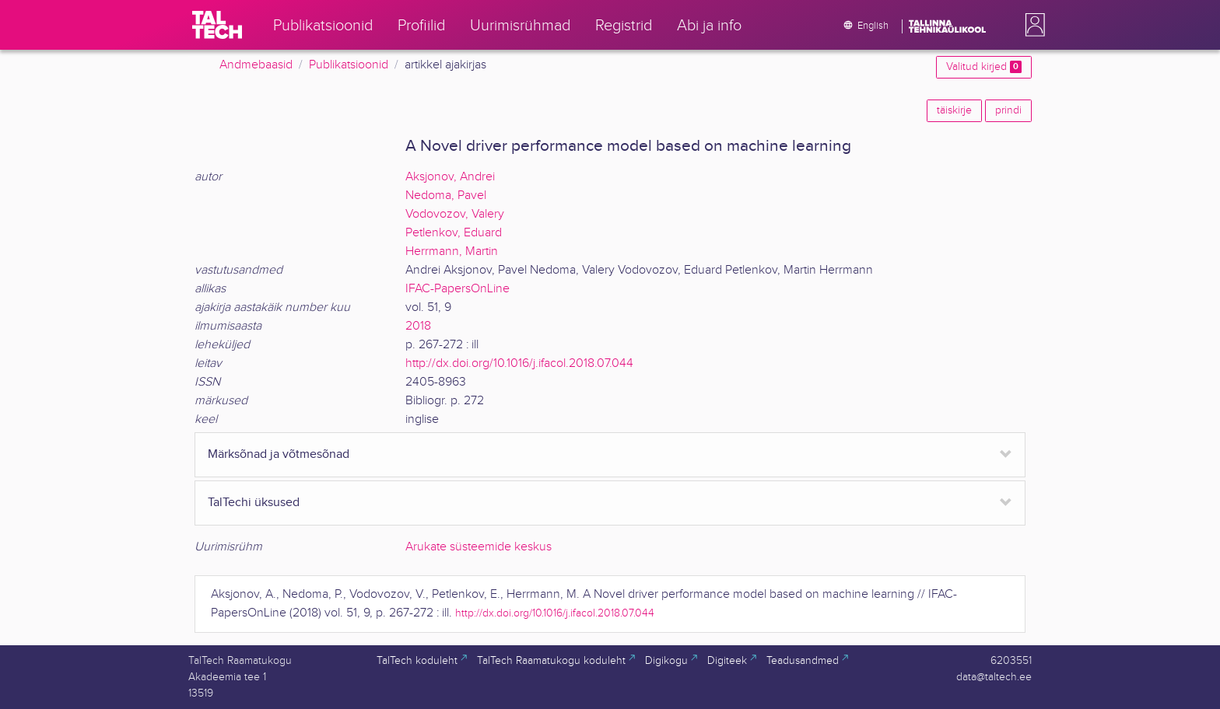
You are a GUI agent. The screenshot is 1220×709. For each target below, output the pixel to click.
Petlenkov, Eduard (453, 232)
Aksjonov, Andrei (450, 176)
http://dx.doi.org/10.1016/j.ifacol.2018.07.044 (519, 363)
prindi (1008, 110)
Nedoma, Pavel (445, 195)
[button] (1032, 25)
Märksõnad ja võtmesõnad (278, 454)
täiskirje (954, 110)
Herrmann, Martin (451, 251)
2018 (418, 326)
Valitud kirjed (984, 67)
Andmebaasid (256, 65)
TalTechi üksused (254, 502)
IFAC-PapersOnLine (457, 288)
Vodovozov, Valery (454, 214)
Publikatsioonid (348, 65)
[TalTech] (217, 25)
